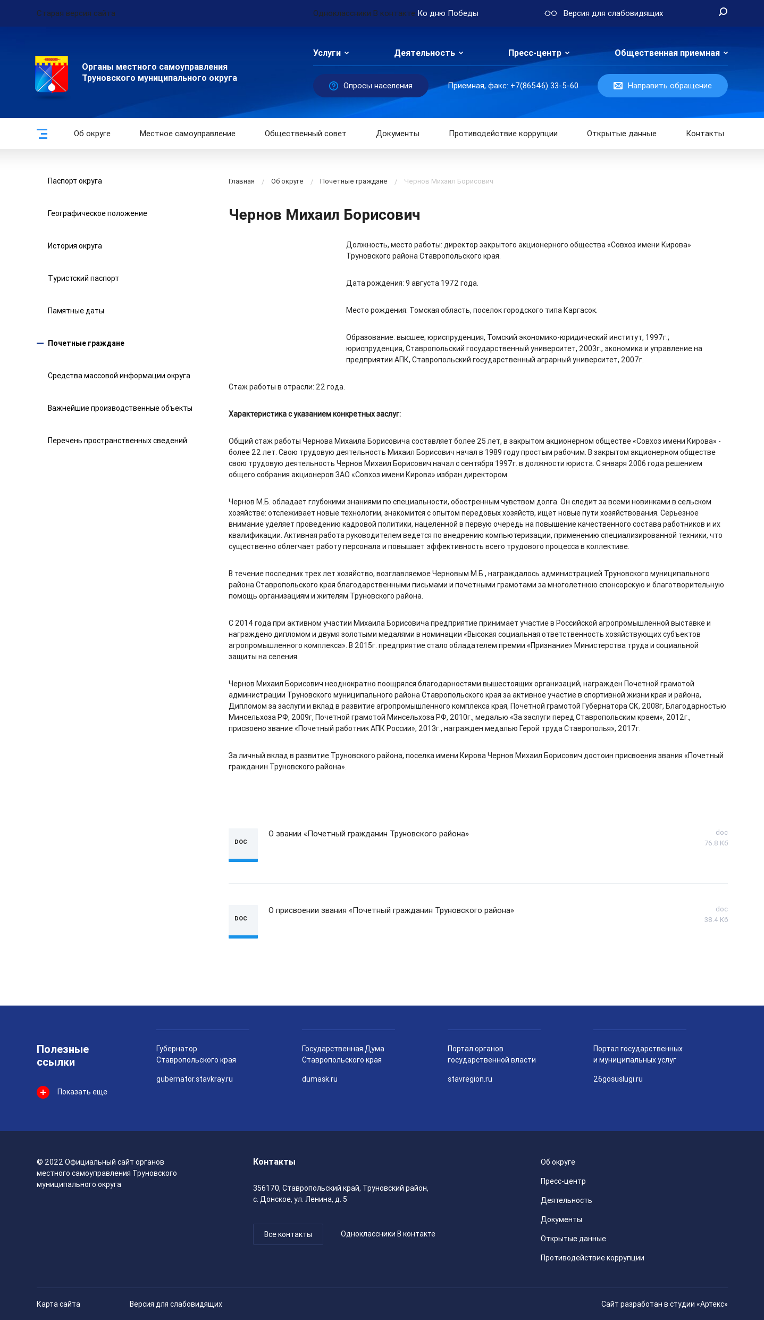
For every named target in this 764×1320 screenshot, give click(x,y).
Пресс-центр (534, 53)
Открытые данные (573, 1238)
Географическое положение (97, 213)
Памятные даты (76, 310)
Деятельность (424, 53)
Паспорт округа (75, 181)
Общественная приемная (667, 53)
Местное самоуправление (188, 133)
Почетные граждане (86, 343)
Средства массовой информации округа (119, 375)
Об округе (92, 133)
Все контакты (288, 1234)
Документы (397, 133)
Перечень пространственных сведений (117, 440)
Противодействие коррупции (503, 133)
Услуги (327, 53)
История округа (75, 246)
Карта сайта (58, 1304)
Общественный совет (306, 133)
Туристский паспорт (83, 278)
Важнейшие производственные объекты (120, 408)
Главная (242, 181)
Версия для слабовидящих (176, 1304)
